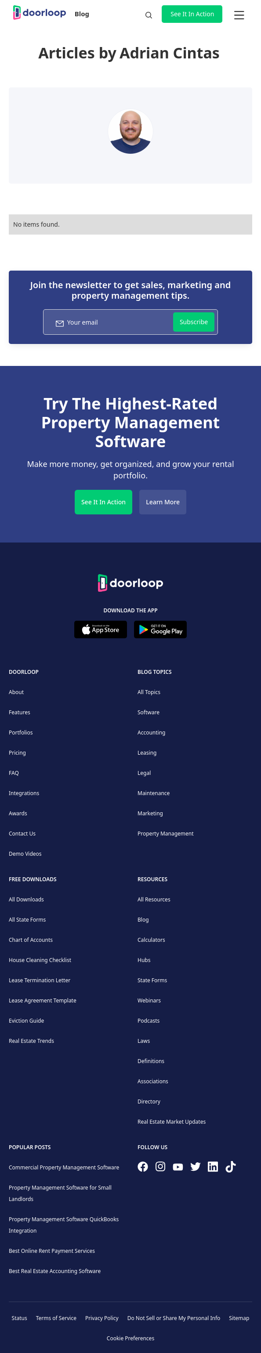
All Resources (154, 899)
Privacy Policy (102, 1318)
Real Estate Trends (31, 1041)
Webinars (149, 1000)
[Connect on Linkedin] (213, 1168)
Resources (152, 879)
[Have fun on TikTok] (230, 1168)
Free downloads (33, 879)
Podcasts (149, 1020)
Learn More (163, 502)
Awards (18, 813)
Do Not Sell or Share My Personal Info (174, 1318)
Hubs (144, 960)
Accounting (152, 732)
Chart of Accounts (31, 940)
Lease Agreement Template (42, 1000)
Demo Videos (25, 853)
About (16, 692)
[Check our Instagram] (160, 1168)
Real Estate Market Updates (172, 1121)
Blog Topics (155, 672)
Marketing (150, 813)
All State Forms (27, 919)
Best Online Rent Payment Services (52, 1251)
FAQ (14, 773)
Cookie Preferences (130, 1338)
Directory (149, 1101)
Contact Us (22, 833)
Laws (144, 1041)
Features (19, 712)
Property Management (166, 833)
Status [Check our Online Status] (19, 1318)
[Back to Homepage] (130, 581)
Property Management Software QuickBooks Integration (64, 1225)
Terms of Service (56, 1318)
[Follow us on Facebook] (143, 1168)
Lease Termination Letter (39, 980)
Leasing (147, 752)
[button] (239, 14)
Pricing (17, 752)
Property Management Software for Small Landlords (60, 1193)
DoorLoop (24, 672)
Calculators (151, 940)
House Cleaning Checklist (40, 960)
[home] (39, 12)
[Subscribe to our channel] (178, 1168)
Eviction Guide (26, 1020)
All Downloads (26, 899)
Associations (153, 1081)
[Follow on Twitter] (195, 1168)
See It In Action (192, 14)
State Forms (152, 980)
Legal (144, 773)
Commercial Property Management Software (64, 1167)
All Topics (149, 692)
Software (149, 712)
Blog (82, 13)
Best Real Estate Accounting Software (55, 1271)
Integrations (24, 793)
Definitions (151, 1061)
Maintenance (154, 793)
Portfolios (21, 732)
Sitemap (239, 1318)
